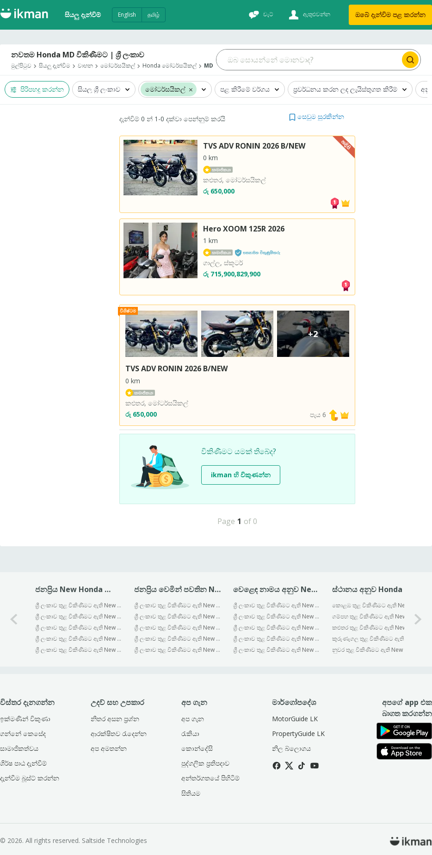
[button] (316, 116)
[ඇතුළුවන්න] (308, 14)
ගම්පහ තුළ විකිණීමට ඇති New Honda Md (375, 616)
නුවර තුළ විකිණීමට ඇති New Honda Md (375, 650)
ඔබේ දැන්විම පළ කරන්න (390, 14)
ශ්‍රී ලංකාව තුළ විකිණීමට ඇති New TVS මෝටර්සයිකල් (276, 616)
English (127, 15)
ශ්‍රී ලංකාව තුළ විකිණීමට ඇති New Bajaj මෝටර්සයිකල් (276, 605)
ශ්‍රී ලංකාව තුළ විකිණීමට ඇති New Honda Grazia (177, 650)
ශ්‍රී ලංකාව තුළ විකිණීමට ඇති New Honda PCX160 (78, 639)
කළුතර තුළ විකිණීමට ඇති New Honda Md (375, 627)
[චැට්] (260, 14)
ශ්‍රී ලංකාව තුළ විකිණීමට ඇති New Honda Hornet (177, 627)
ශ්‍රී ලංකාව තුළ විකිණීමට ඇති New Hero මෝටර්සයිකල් (276, 627)
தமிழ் (154, 15)
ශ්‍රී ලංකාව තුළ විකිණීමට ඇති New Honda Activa (78, 627)
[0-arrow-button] (14, 619)
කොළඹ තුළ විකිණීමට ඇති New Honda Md (375, 605)
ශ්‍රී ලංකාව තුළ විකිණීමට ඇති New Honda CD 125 (78, 616)
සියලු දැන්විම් (83, 14)
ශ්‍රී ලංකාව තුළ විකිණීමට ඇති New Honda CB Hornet (177, 605)
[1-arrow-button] (418, 619)
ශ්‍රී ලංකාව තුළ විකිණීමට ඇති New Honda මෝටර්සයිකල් (276, 639)
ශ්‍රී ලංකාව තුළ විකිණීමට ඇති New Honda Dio (78, 605)
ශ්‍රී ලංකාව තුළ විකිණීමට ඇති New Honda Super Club (177, 616)
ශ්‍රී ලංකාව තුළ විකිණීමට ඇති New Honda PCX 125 (78, 650)
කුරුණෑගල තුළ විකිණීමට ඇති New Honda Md (375, 639)
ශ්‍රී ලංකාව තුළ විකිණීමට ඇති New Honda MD (177, 639)
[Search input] (308, 60)
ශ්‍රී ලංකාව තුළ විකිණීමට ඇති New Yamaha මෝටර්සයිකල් (276, 650)
